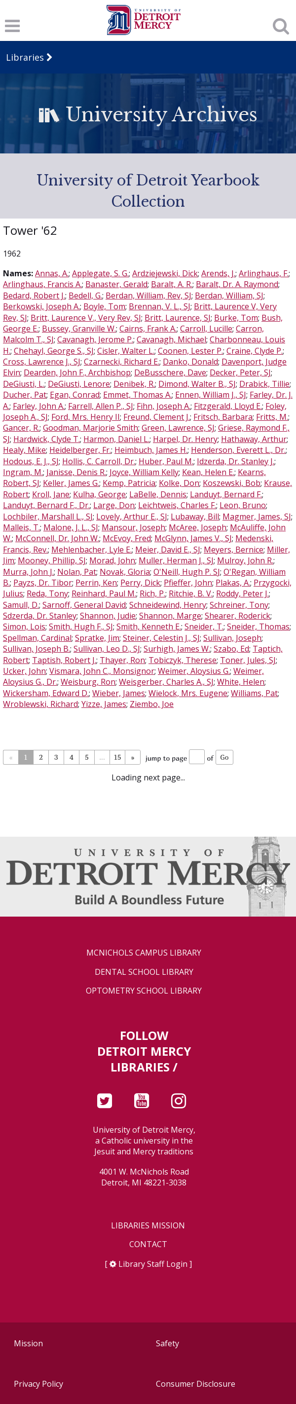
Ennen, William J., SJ (210, 394)
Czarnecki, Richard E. (121, 361)
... (102, 757)
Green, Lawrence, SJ (178, 427)
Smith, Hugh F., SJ (81, 626)
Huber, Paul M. (166, 461)
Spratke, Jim (97, 637)
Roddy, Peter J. (242, 593)
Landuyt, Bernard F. (226, 494)
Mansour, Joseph (133, 527)
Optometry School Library (144, 991)
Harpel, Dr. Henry (185, 439)
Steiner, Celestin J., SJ (161, 637)
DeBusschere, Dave (170, 372)
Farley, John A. (39, 406)
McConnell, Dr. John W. (57, 538)
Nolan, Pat (76, 571)
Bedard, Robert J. (34, 295)
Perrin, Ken (96, 582)
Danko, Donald (190, 361)
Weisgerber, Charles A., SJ (166, 681)
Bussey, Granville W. (79, 328)
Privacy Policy (38, 1383)
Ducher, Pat (24, 394)
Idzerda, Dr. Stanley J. (235, 461)
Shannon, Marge (170, 615)
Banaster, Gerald (116, 284)
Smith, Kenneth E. (148, 626)
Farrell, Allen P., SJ (100, 406)
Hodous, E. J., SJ (31, 461)
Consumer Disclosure (195, 1383)
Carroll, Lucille (206, 328)
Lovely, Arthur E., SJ (131, 516)
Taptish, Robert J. (64, 660)
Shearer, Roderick (237, 615)
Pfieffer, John (188, 582)
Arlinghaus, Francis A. (42, 284)
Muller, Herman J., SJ (176, 560)
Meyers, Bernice (233, 549)
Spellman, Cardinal (37, 637)
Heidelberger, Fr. (80, 449)
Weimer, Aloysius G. (194, 670)
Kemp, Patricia (129, 483)
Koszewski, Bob (231, 483)
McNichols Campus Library (143, 953)
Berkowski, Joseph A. (41, 306)
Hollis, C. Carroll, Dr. (98, 461)
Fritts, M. (272, 416)
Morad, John (112, 560)
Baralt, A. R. (171, 284)
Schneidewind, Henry (167, 604)
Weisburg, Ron (88, 681)
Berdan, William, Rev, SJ (148, 295)
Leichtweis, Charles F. (177, 505)
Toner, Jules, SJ (248, 660)
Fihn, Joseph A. (163, 406)
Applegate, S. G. (100, 273)
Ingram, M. (23, 472)
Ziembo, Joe (152, 704)
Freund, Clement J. (156, 416)
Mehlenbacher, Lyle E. (91, 549)
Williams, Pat (254, 693)
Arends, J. (218, 273)
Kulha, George (99, 494)
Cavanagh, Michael (171, 339)
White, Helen (240, 681)
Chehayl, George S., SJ (54, 350)
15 (117, 757)
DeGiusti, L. (23, 383)
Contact (148, 1244)
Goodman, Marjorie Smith (90, 427)
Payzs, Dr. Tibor (42, 582)
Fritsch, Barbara (223, 416)
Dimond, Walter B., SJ (197, 383)
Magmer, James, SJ (256, 516)
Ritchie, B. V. (191, 593)
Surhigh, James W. (177, 648)
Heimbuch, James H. (150, 449)
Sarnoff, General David (84, 604)
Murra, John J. (28, 571)
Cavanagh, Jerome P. (95, 339)
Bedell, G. (85, 295)
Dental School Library (144, 972)
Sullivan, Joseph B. (36, 648)
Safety (167, 1343)
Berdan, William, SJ (229, 295)
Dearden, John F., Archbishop (77, 372)
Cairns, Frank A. (148, 328)
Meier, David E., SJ (167, 549)
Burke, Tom (236, 317)
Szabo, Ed (231, 648)
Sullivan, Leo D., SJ (107, 648)
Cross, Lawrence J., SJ (41, 361)
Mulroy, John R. (245, 560)
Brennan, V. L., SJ (159, 306)
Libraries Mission (148, 1225)
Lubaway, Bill (195, 516)
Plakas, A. (233, 582)
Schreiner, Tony (239, 604)
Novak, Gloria (125, 571)
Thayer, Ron (122, 660)
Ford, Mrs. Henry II (85, 416)
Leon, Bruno (243, 505)
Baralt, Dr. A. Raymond (237, 284)
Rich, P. (152, 593)
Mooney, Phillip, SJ (52, 560)
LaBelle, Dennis (157, 494)
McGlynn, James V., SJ (193, 538)
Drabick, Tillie (264, 383)
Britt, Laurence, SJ (178, 317)
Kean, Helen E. (208, 472)
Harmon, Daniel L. (116, 439)
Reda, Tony (47, 593)
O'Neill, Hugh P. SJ (186, 571)
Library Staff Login (152, 1263)
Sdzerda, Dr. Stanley (39, 615)
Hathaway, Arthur (254, 439)
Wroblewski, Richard (40, 704)
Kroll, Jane (51, 494)
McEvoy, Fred (127, 538)
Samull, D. (21, 604)
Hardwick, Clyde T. (46, 439)
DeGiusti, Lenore (79, 383)
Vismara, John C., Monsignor (101, 670)
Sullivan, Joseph (232, 637)
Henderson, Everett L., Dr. (238, 449)
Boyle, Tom (104, 306)
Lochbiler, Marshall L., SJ (48, 516)
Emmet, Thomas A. (137, 394)
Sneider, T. (204, 626)
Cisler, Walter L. (125, 350)
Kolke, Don (179, 483)
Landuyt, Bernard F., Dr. (46, 505)
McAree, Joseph (197, 527)
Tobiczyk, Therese (182, 660)
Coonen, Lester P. (190, 350)
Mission (28, 1343)
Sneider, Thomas (258, 626)
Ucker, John (24, 670)
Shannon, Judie (108, 615)
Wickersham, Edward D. (46, 693)
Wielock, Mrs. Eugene (187, 693)
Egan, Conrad (75, 394)
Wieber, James (118, 693)
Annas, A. (52, 273)
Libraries (25, 57)
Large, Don (114, 505)
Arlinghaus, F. (264, 273)
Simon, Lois (24, 626)
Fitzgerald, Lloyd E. (228, 406)
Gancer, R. (21, 427)
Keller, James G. (71, 483)
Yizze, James (103, 704)
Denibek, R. (134, 383)
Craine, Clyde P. (254, 350)
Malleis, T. (21, 527)
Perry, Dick (140, 582)
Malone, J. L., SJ (70, 527)
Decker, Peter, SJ (240, 372)
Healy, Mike (24, 449)
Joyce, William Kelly (144, 472)
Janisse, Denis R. (76, 472)
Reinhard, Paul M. (104, 593)
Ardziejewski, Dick (165, 273)
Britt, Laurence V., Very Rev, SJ (86, 317)
